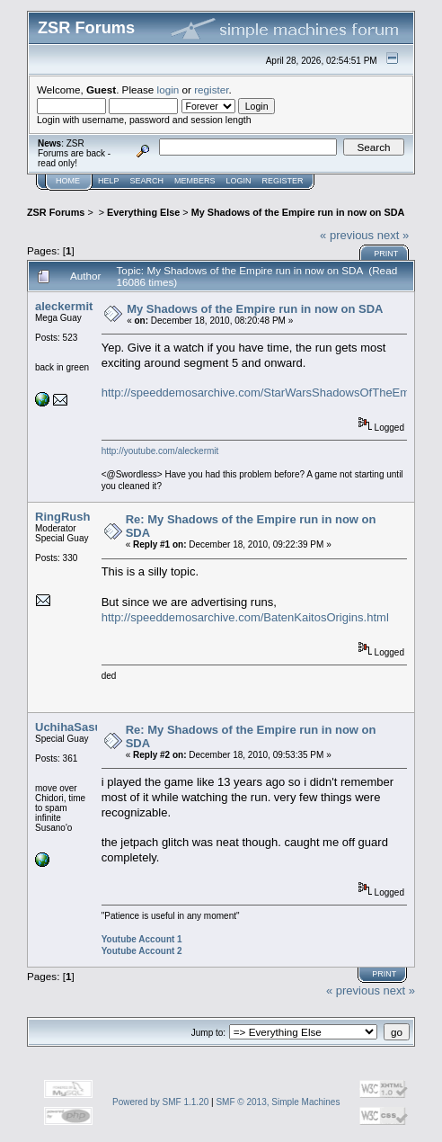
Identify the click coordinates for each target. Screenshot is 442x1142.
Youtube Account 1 (142, 939)
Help (108, 180)
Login (239, 180)
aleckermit (64, 306)
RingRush (62, 516)
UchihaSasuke (75, 727)
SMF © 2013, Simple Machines (278, 1102)
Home (68, 180)
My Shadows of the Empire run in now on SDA (298, 212)
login (168, 89)
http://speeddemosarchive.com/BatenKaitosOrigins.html (245, 617)
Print (386, 253)
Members (195, 180)
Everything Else (143, 212)
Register (283, 180)
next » (393, 235)
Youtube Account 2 (142, 951)
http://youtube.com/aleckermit (160, 451)
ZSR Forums (55, 212)
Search (147, 180)
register (211, 89)
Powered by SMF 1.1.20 (160, 1102)
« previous (347, 235)
